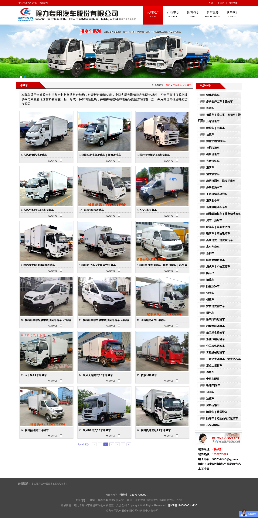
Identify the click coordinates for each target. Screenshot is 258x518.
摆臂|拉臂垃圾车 (216, 141)
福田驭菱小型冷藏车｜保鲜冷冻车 (101, 154)
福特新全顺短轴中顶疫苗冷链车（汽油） (48, 320)
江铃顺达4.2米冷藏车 (153, 320)
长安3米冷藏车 (148, 209)
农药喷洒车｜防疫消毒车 (220, 180)
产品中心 (177, 85)
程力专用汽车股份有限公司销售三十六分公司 (132, 510)
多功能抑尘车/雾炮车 (42, 483)
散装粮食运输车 (215, 332)
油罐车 (210, 398)
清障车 (210, 279)
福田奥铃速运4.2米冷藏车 (156, 430)
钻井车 (210, 292)
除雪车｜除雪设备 (216, 411)
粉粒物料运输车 (215, 325)
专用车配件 (212, 378)
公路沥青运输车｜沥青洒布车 (223, 358)
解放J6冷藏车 (149, 375)
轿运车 (210, 299)
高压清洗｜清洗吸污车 (219, 240)
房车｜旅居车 (214, 220)
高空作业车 (212, 246)
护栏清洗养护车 (215, 306)
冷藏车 (210, 108)
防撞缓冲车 (212, 286)
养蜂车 (210, 372)
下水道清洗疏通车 (216, 193)
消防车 (210, 167)
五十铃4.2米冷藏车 (36, 375)
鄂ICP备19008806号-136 (182, 505)
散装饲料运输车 (215, 319)
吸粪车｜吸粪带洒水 (218, 226)
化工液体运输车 (215, 345)
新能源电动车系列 (216, 207)
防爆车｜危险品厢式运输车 (222, 418)
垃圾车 (210, 134)
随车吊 (210, 273)
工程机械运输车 (215, 352)
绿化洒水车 (212, 94)
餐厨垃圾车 (212, 154)
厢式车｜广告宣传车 (218, 266)
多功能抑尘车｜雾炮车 (219, 101)
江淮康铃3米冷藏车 (92, 209)
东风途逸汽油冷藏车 (35, 154)
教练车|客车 (213, 385)
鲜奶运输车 (212, 405)
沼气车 (210, 312)
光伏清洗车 (212, 160)
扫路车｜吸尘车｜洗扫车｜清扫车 (219, 115)
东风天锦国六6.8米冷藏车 (98, 375)
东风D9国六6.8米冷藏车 (97, 430)
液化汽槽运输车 (215, 339)
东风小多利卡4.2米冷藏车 (38, 209)
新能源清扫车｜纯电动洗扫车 (223, 213)
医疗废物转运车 (215, 259)
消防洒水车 (212, 174)
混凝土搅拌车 (214, 365)
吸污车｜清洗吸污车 (218, 233)
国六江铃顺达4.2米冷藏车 (154, 154)
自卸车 (210, 391)
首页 (211, 3)
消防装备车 (212, 200)
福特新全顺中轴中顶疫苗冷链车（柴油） (106, 320)
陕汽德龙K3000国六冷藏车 (39, 265)
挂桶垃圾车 (212, 147)
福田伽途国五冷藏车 (37, 430)
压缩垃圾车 (212, 121)
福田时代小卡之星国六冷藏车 (98, 265)
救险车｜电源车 (215, 127)
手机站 (220, 3)
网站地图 (233, 3)
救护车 (210, 253)
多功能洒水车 (214, 187)
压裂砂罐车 (212, 425)
